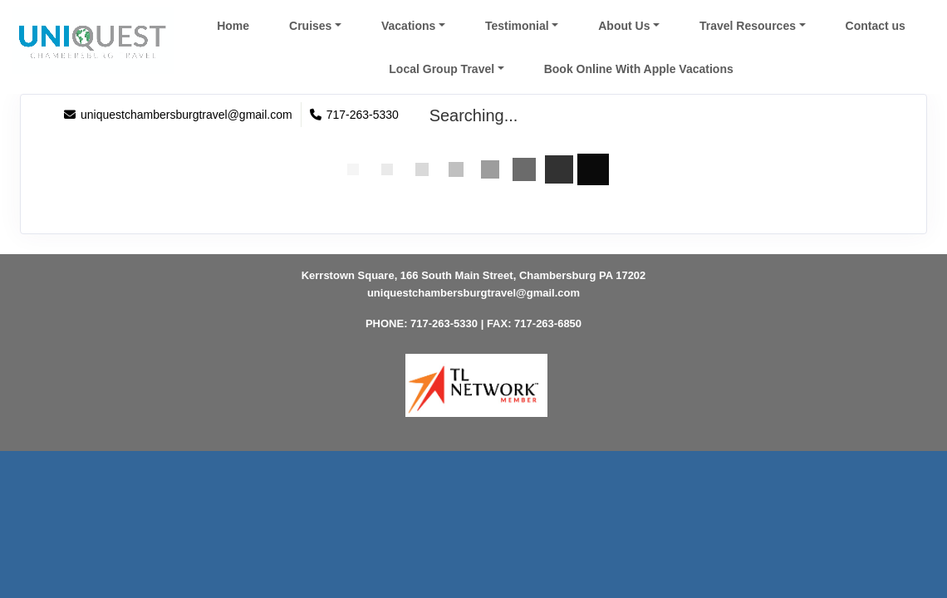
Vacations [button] (408, 25)
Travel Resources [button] (747, 25)
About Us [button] (624, 25)
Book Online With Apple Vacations (639, 69)
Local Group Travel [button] (441, 69)
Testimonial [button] (517, 25)
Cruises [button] (310, 25)
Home (233, 25)
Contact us (875, 25)
